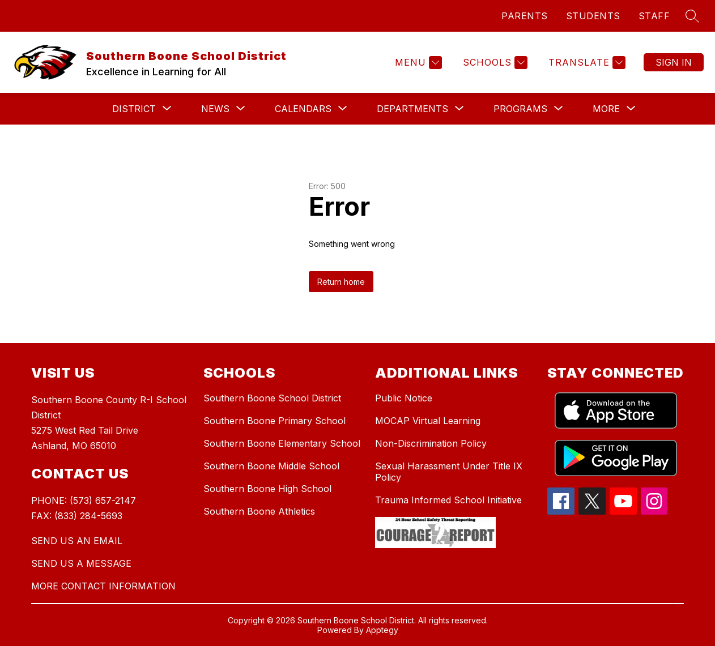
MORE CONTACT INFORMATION (103, 586)
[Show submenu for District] (134, 108)
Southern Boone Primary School (274, 420)
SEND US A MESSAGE (81, 563)
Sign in (674, 62)
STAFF (654, 16)
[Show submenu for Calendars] (303, 108)
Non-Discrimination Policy (431, 443)
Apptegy (382, 630)
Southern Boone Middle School (271, 466)
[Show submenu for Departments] (412, 108)
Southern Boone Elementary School (281, 443)
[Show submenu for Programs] (520, 108)
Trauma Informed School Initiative (448, 500)
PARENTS (524, 16)
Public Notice (403, 398)
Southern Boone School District (272, 398)
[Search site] (692, 16)
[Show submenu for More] (606, 108)
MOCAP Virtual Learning (427, 420)
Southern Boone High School (267, 488)
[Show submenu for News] (215, 108)
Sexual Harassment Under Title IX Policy (448, 471)
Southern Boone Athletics (259, 511)
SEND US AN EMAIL (76, 540)
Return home (341, 281)
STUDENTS (593, 16)
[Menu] (417, 62)
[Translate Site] (585, 62)
